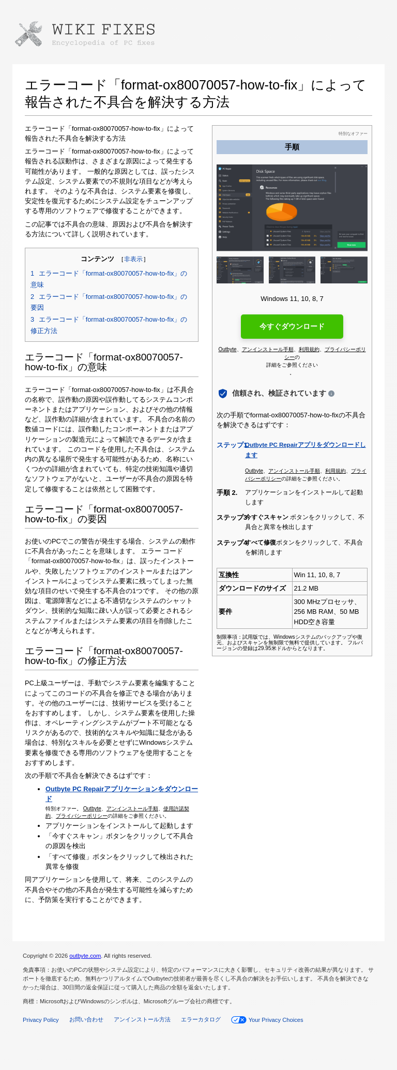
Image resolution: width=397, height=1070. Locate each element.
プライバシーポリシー (82, 816)
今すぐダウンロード (292, 326)
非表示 (133, 259)
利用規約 (309, 349)
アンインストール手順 (132, 808)
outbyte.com (85, 956)
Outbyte (92, 808)
